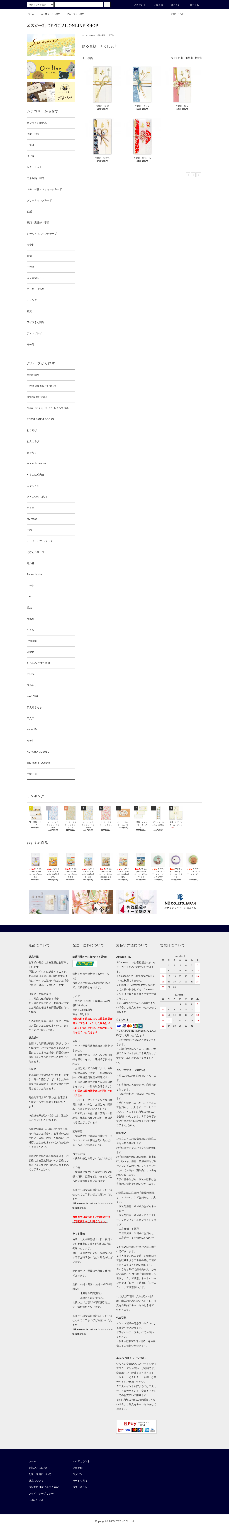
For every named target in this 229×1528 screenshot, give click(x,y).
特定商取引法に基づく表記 (44, 1487)
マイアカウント (81, 1461)
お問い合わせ (175, 14)
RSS (31, 1500)
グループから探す (73, 14)
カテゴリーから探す (48, 14)
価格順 (189, 57)
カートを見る (79, 1480)
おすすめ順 (176, 57)
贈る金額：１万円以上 (107, 35)
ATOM (39, 1500)
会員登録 (156, 5)
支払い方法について (40, 1467)
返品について (36, 1480)
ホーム (31, 14)
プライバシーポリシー (41, 1493)
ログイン (173, 5)
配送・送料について (40, 1474)
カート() (193, 5)
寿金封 (93, 35)
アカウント (138, 5)
